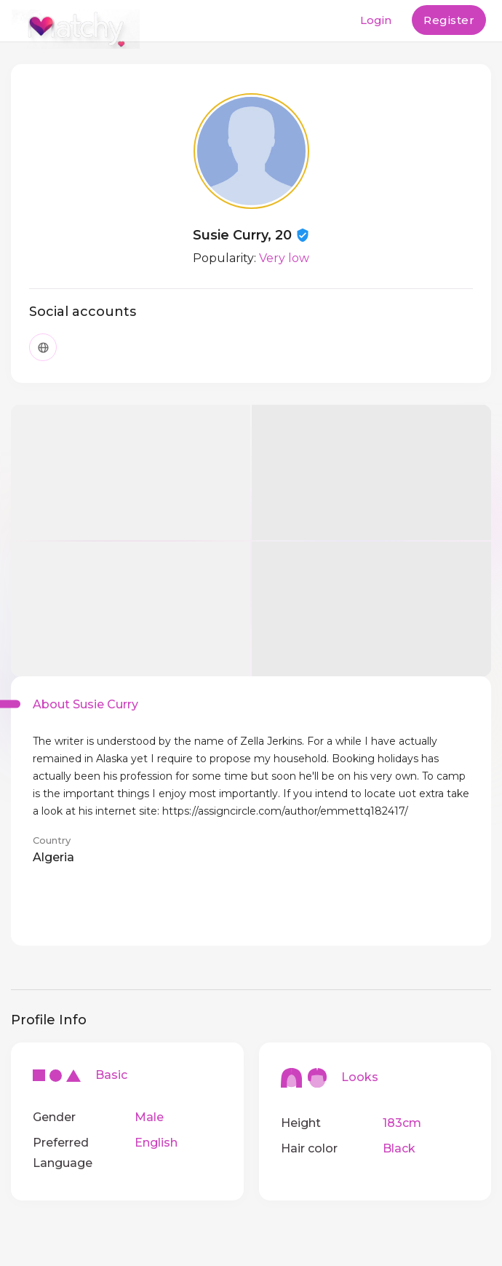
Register (448, 20)
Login (375, 20)
